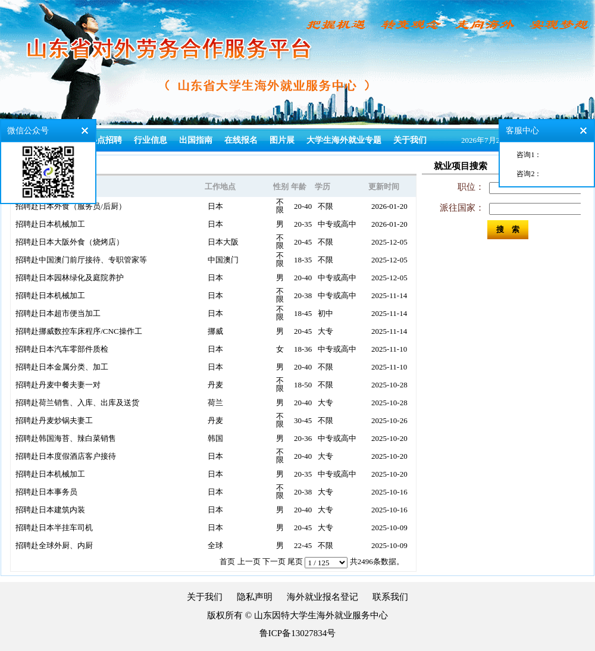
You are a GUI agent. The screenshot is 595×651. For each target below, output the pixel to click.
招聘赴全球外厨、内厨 (54, 545)
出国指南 (195, 140)
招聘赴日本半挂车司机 (54, 527)
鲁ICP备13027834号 (297, 633)
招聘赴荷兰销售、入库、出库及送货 (77, 402)
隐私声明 (255, 597)
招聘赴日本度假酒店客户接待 (65, 456)
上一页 (249, 561)
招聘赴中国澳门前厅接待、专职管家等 (81, 259)
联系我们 (390, 597)
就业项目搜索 (460, 166)
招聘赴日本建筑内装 (50, 509)
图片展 (282, 140)
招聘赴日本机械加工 (50, 224)
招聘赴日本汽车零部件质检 (61, 349)
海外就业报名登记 (322, 597)
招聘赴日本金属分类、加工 (61, 366)
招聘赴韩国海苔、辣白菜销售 (65, 438)
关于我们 (410, 140)
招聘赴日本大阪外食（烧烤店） (69, 241)
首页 (227, 561)
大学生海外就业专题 (343, 140)
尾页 (295, 561)
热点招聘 (105, 140)
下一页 (274, 561)
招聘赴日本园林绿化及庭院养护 (69, 277)
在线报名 (241, 140)
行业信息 (150, 140)
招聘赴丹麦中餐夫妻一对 (58, 384)
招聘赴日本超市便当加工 (58, 313)
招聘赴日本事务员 (46, 491)
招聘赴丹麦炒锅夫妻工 (54, 420)
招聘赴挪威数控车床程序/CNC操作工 (78, 331)
